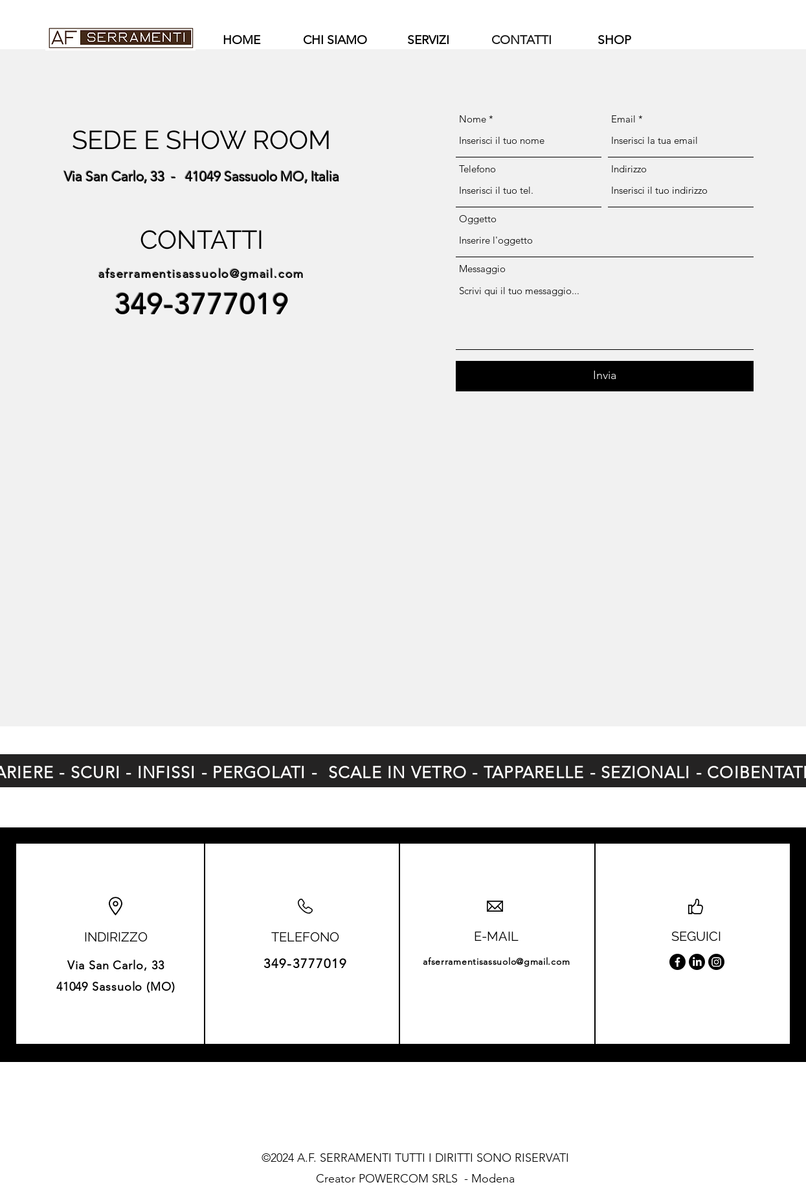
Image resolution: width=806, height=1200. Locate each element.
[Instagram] (716, 962)
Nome (472, 119)
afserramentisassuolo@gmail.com (201, 274)
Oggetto (478, 219)
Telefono (477, 169)
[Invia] (605, 376)
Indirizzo (629, 169)
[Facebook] (677, 962)
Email (623, 119)
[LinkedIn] (697, 962)
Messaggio (482, 268)
